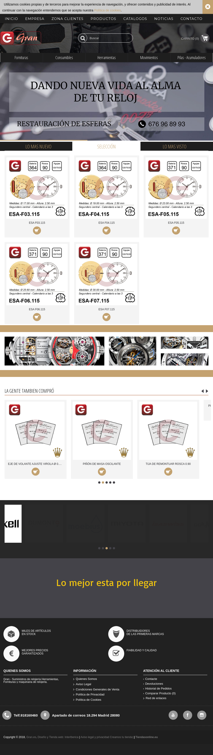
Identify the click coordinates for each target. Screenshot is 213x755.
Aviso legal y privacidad (95, 737)
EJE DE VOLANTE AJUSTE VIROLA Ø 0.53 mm (36, 464)
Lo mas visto (174, 146)
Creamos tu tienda (121, 737)
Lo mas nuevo (38, 146)
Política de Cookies (87, 700)
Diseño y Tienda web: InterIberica (58, 737)
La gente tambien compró (29, 390)
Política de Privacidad (88, 695)
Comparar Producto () (159, 693)
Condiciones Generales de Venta (96, 690)
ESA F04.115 (106, 222)
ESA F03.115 (37, 222)
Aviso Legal (82, 684)
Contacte (150, 679)
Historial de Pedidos (157, 688)
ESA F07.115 (106, 309)
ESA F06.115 (37, 309)
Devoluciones (153, 683)
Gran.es (31, 737)
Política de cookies (107, 10)
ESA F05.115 (176, 222)
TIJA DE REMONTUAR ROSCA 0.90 (168, 464)
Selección (106, 146)
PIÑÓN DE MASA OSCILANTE (102, 464)
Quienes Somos (85, 679)
